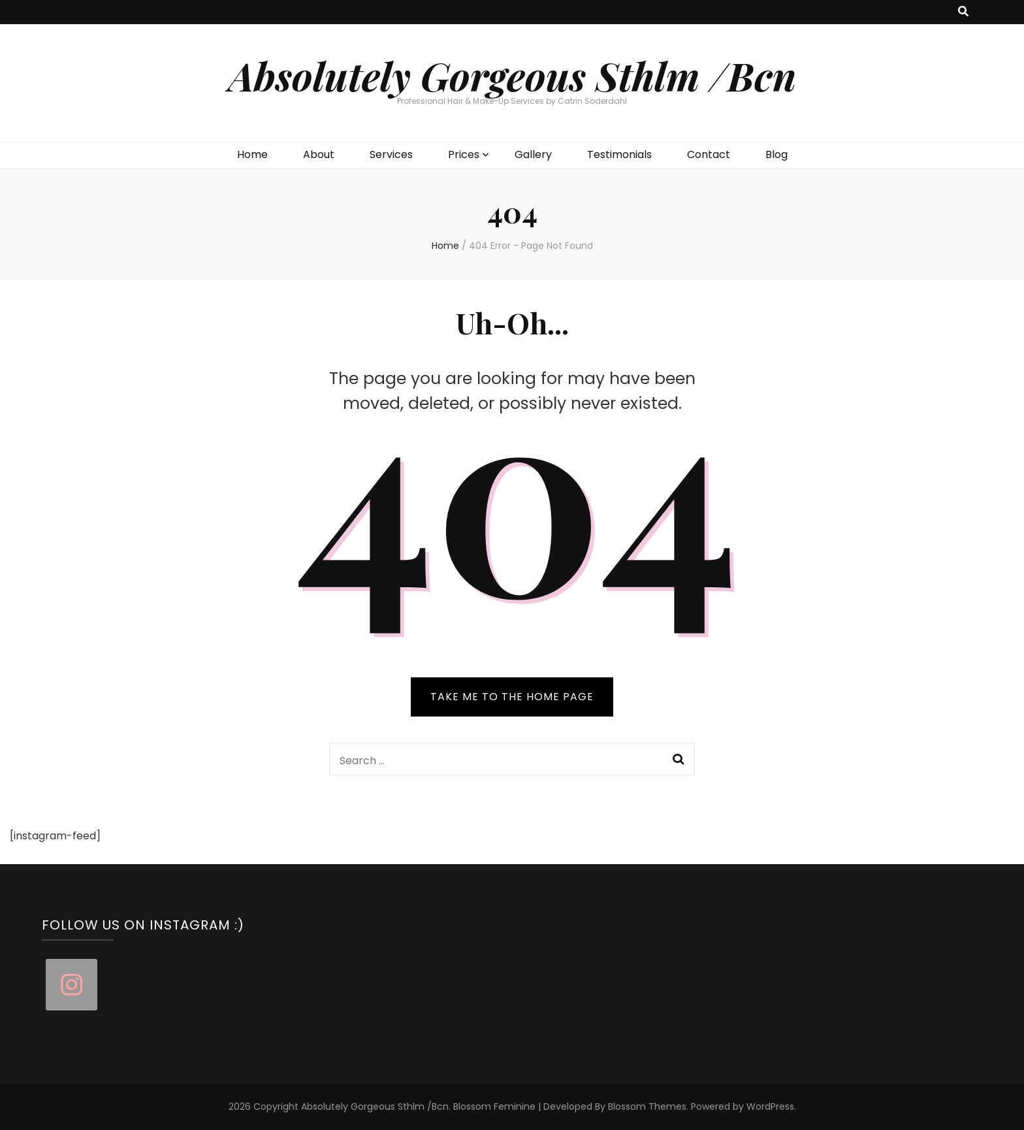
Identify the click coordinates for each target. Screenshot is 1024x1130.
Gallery (533, 154)
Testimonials (619, 154)
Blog (776, 154)
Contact (708, 154)
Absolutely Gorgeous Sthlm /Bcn (512, 75)
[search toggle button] (963, 12)
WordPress (770, 1106)
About (318, 154)
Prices (463, 154)
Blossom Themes (647, 1106)
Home (252, 154)
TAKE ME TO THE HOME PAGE (512, 696)
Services (391, 154)
